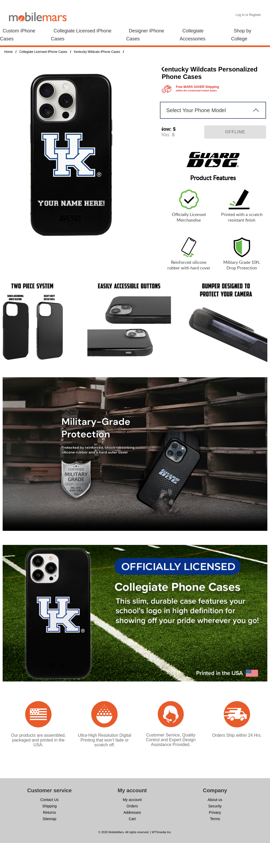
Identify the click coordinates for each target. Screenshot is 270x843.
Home (8, 52)
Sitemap (49, 819)
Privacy (215, 812)
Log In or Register (248, 15)
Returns (49, 812)
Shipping (49, 806)
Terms (215, 819)
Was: (165, 134)
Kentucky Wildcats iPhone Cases (97, 52)
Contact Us (49, 800)
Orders (132, 806)
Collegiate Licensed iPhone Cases (43, 52)
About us (215, 800)
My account (132, 800)
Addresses (132, 812)
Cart (132, 819)
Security (215, 806)
